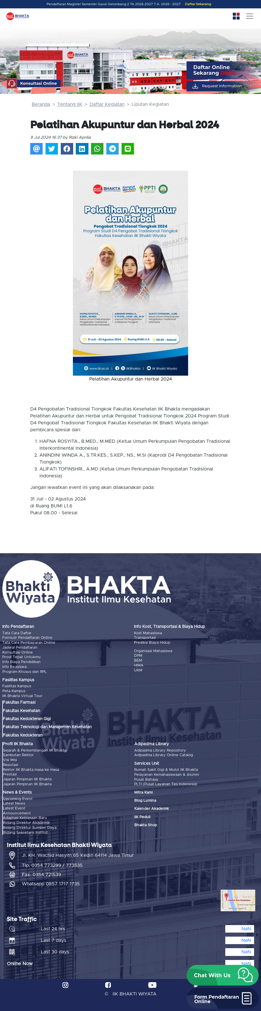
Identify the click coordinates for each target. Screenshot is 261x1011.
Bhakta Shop (145, 824)
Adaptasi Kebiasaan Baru (25, 816)
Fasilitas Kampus (16, 686)
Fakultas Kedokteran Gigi (27, 718)
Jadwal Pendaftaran (19, 647)
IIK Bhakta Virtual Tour (22, 695)
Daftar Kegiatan (107, 104)
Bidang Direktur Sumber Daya (29, 825)
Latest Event (14, 806)
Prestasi (10, 773)
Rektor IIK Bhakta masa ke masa (31, 768)
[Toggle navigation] (250, 16)
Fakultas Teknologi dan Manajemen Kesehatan (47, 726)
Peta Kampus (13, 690)
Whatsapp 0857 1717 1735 (51, 881)
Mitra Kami (143, 791)
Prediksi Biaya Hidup (152, 643)
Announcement (17, 811)
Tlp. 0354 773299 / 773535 (52, 863)
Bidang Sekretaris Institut (25, 830)
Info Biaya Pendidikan (21, 661)
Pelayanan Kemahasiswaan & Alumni (166, 773)
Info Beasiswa (14, 666)
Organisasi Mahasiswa (153, 651)
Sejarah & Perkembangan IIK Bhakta (35, 749)
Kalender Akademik (151, 807)
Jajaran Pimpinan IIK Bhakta (27, 778)
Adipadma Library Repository (160, 749)
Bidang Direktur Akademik (26, 821)
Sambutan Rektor (18, 754)
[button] (81, 270)
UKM (138, 669)
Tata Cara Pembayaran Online (28, 643)
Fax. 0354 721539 (41, 872)
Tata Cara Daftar (16, 633)
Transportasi (145, 638)
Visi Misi (10, 759)
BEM (138, 660)
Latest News (14, 802)
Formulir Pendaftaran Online (27, 638)
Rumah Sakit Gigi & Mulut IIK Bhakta (166, 769)
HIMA (138, 665)
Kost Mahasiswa (148, 633)
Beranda (41, 104)
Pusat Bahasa (146, 778)
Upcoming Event (18, 797)
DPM (138, 655)
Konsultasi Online (17, 652)
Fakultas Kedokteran (22, 734)
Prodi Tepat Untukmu (21, 657)
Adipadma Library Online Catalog (163, 754)
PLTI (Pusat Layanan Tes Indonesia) (165, 783)
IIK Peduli (142, 816)
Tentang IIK (69, 104)
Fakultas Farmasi (19, 702)
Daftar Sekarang (198, 4)
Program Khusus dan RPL (24, 671)
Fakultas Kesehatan (21, 710)
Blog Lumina (145, 799)
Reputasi (10, 763)
